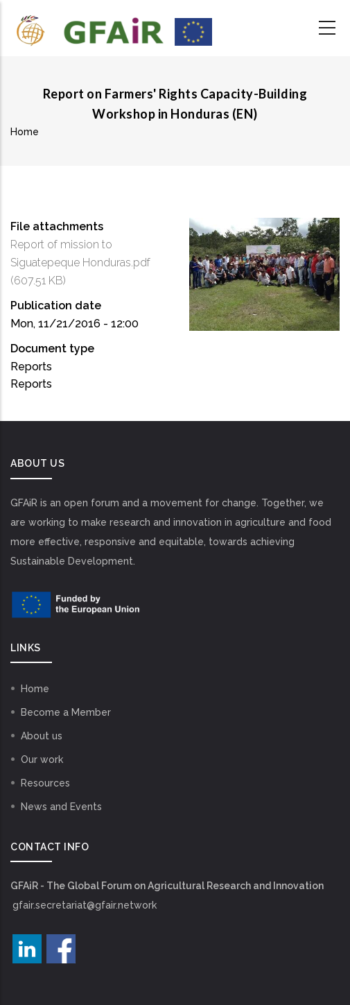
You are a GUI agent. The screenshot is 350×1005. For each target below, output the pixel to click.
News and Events (61, 806)
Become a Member (66, 712)
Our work (42, 759)
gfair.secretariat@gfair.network (84, 905)
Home (24, 131)
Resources (45, 783)
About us (41, 735)
